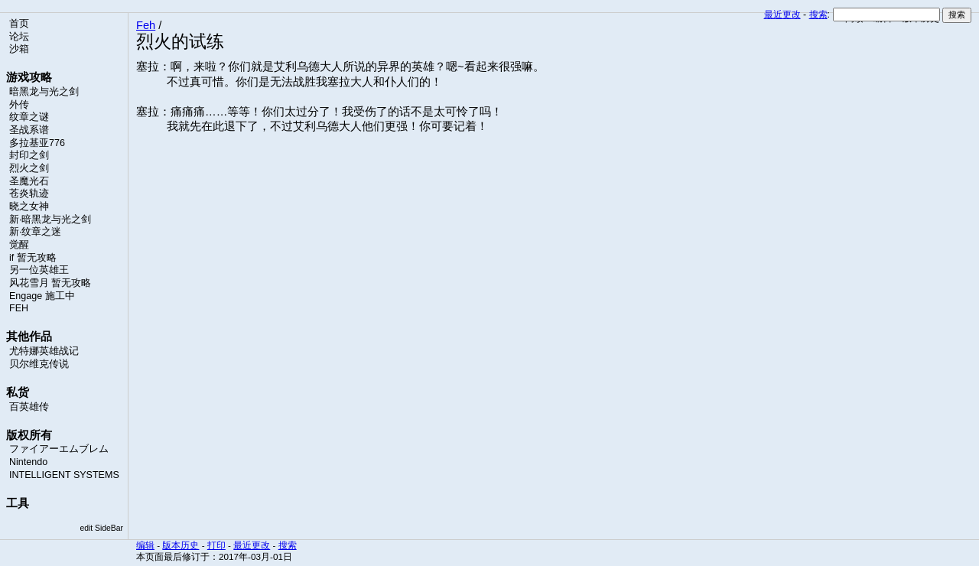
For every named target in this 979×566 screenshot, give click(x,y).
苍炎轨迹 (29, 193)
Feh (145, 25)
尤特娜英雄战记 (44, 351)
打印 (216, 545)
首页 (19, 23)
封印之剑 (29, 155)
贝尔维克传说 (39, 364)
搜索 (818, 14)
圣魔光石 (29, 181)
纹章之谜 (29, 117)
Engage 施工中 (42, 296)
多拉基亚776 (37, 143)
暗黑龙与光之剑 (44, 91)
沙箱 (19, 49)
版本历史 (180, 545)
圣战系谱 (29, 130)
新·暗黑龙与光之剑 (50, 219)
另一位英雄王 (39, 270)
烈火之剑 (29, 168)
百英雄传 (29, 407)
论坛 (19, 36)
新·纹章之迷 (35, 231)
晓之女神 (29, 206)
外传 (19, 104)
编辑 (145, 545)
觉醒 (19, 244)
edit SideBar (101, 528)
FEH (18, 308)
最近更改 (782, 14)
